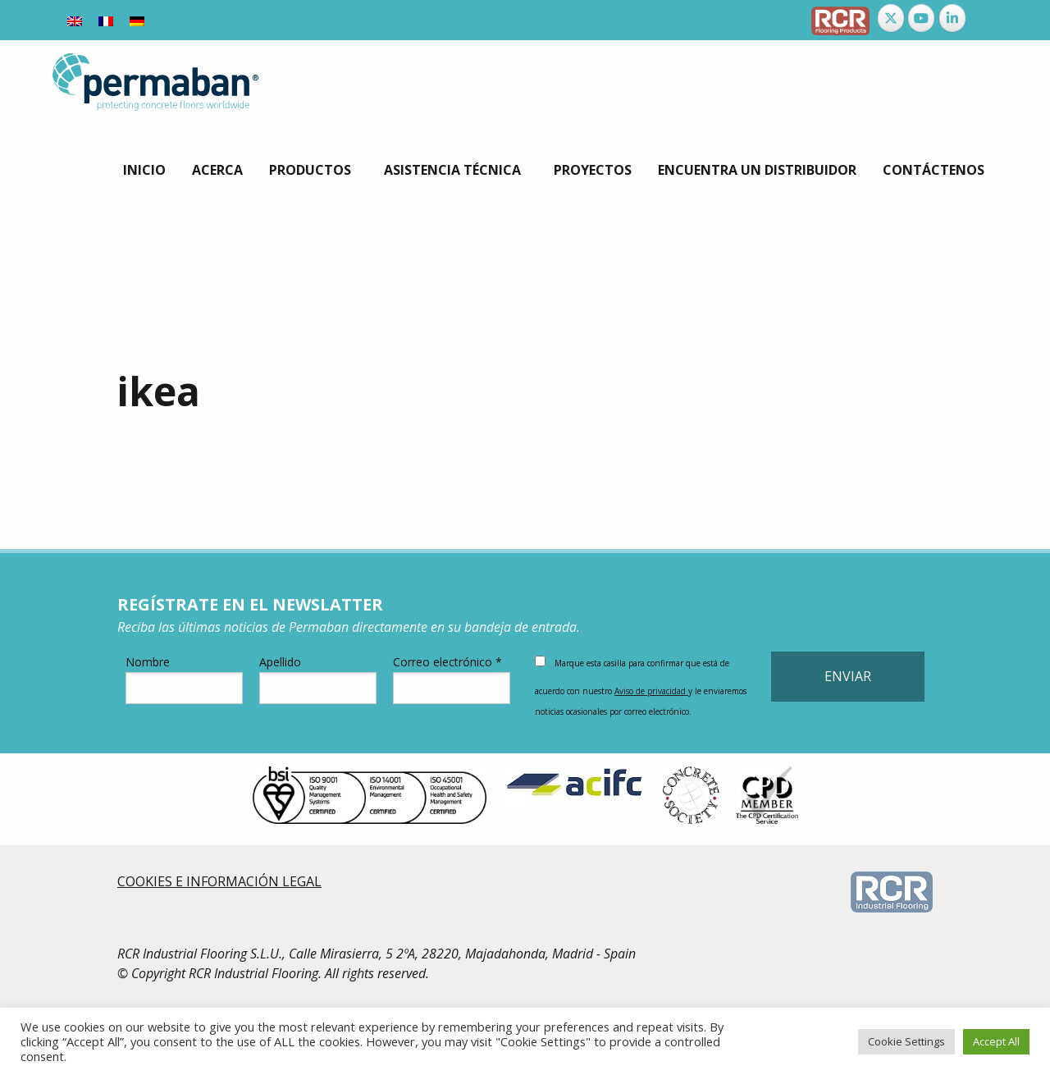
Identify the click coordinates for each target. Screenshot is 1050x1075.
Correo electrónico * (451, 679)
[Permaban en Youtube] (921, 18)
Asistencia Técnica (452, 170)
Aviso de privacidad (651, 691)
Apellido (318, 679)
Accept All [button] (996, 1041)
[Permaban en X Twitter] (891, 18)
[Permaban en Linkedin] (952, 18)
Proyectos (593, 170)
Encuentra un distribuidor (757, 170)
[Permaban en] (983, 18)
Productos (310, 170)
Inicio (144, 170)
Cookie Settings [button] (906, 1041)
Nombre (184, 679)
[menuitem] (74, 20)
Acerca (217, 170)
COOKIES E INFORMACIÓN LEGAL (219, 881)
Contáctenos (933, 170)
